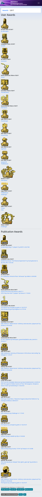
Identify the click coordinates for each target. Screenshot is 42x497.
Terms (20, 494)
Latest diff (13, 489)
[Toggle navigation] (38, 3)
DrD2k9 (3, 46)
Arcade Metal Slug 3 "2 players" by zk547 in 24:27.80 (15, 247)
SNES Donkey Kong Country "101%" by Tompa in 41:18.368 (17, 448)
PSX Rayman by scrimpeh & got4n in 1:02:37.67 (14, 307)
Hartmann (4, 61)
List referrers (20, 489)
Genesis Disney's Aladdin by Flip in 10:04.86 (13, 436)
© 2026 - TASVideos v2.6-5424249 (9, 494)
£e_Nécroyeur (5, 31)
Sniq (2, 210)
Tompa (3, 208)
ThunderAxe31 (5, 92)
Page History (5, 489)
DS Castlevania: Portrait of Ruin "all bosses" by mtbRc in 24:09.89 (18, 276)
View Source (28, 489)
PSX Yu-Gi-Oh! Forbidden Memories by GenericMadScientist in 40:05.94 (20, 382)
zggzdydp (3, 149)
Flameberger (4, 121)
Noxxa (3, 77)
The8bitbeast (4, 164)
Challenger (4, 194)
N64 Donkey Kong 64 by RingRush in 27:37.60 (13, 309)
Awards (5, 10)
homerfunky (4, 135)
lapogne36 (4, 162)
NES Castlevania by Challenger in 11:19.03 (12, 413)
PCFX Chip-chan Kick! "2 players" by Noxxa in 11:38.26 (15, 293)
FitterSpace (4, 107)
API (25, 494)
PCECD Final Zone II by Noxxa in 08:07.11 (12, 291)
